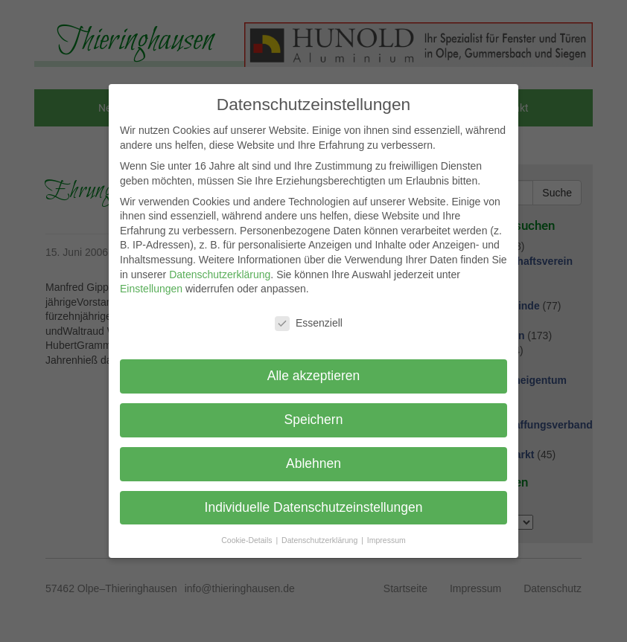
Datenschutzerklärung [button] (320, 540)
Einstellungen (151, 289)
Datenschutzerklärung (219, 274)
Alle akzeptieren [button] (313, 375)
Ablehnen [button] (313, 463)
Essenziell (309, 323)
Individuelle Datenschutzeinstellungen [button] (314, 507)
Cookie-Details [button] (247, 540)
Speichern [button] (313, 419)
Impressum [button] (386, 540)
